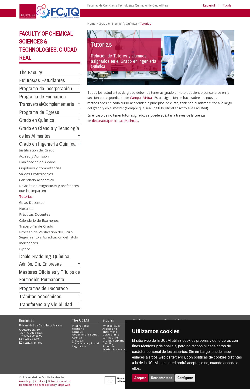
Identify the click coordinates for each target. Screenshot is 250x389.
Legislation (79, 346)
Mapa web (64, 384)
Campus (77, 331)
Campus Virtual (141, 97)
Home (91, 24)
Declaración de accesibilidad (37, 384)
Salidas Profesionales (36, 173)
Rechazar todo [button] (161, 378)
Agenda (77, 337)
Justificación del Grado (37, 150)
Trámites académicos (40, 296)
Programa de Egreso (39, 112)
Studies (108, 320)
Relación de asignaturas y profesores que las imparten (49, 188)
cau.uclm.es (30, 342)
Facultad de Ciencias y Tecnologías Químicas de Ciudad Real (127, 5)
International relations (80, 327)
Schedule (109, 346)
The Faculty (30, 72)
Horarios (26, 208)
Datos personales (58, 381)
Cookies (40, 381)
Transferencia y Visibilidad (45, 304)
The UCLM (80, 320)
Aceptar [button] (140, 378)
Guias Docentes (32, 202)
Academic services (115, 349)
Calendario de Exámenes (39, 220)
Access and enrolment (110, 330)
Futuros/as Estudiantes (42, 80)
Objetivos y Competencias (40, 167)
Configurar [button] (185, 378)
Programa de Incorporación (45, 88)
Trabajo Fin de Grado (36, 226)
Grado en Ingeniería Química (47, 143)
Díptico (24, 248)
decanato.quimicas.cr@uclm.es (115, 120)
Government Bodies (85, 334)
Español (209, 5)
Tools (227, 5)
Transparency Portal (85, 343)
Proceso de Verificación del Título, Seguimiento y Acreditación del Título (48, 234)
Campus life (110, 337)
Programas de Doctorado (43, 288)
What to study (111, 325)
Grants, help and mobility (113, 342)
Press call (78, 340)
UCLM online (111, 334)
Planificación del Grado (37, 162)
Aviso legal (25, 381)
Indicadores (28, 243)
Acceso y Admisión (34, 156)
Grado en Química (37, 120)
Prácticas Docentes (34, 214)
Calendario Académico (36, 179)
